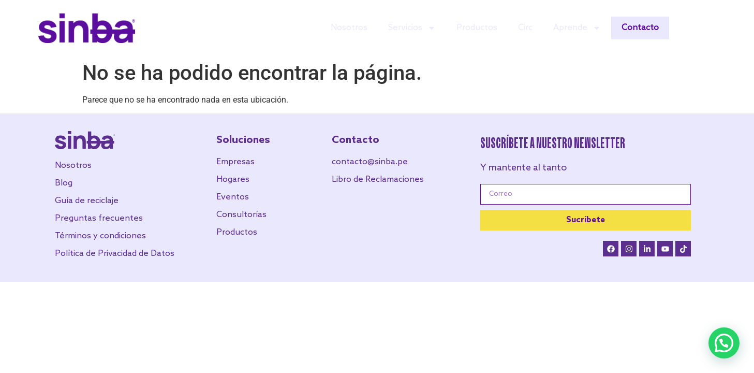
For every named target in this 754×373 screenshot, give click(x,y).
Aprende (577, 28)
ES (722, 28)
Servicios (412, 28)
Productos (476, 28)
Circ (525, 28)
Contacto (640, 28)
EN (706, 28)
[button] (724, 342)
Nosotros (349, 28)
